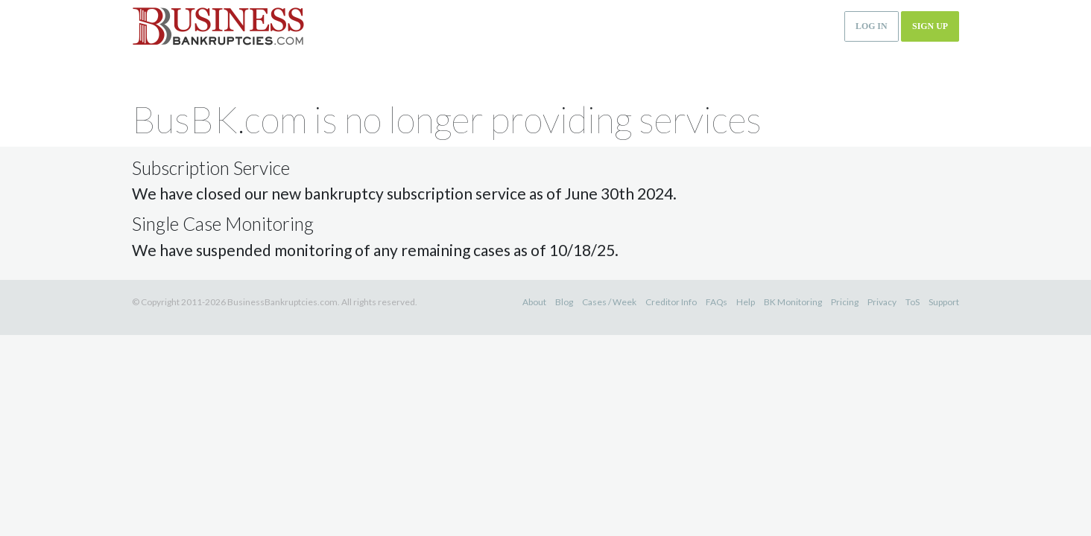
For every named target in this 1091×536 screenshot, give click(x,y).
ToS (912, 301)
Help (745, 301)
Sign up (930, 26)
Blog (564, 301)
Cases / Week (609, 301)
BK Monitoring (793, 301)
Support (944, 301)
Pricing (844, 301)
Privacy (881, 301)
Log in (872, 26)
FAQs (716, 301)
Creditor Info (671, 301)
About (534, 301)
